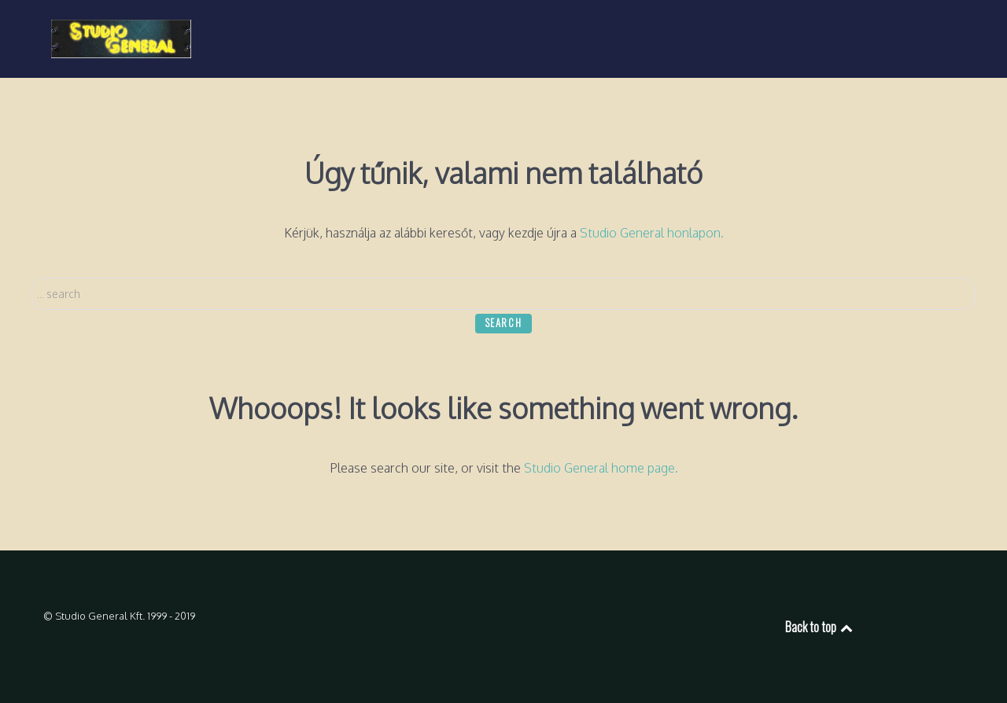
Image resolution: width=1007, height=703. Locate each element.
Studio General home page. (601, 468)
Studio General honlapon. (652, 233)
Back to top (820, 626)
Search (503, 322)
